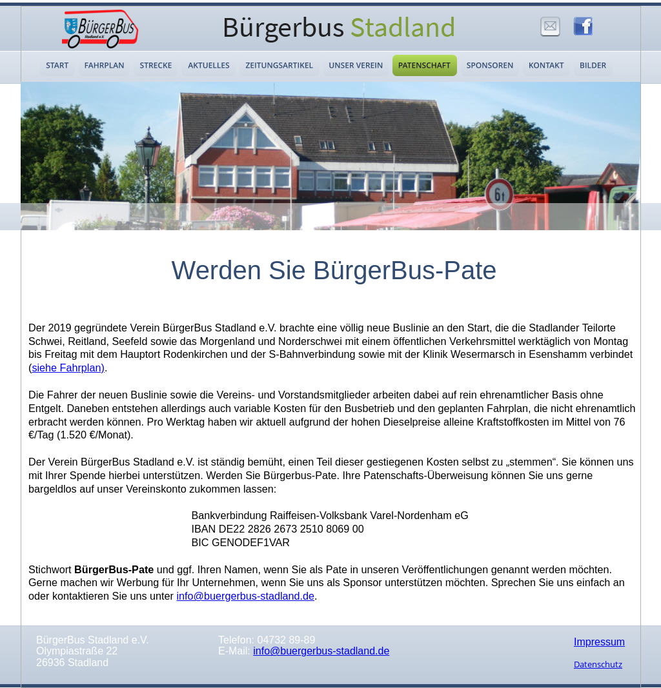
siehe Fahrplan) (68, 367)
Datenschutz (598, 664)
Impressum (599, 641)
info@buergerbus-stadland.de (321, 650)
